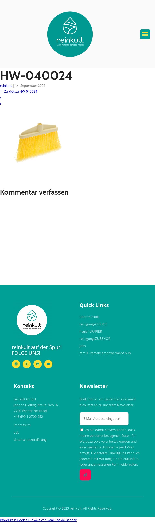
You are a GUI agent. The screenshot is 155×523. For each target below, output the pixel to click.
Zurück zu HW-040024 (18, 91)
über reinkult (89, 317)
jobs (83, 346)
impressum (22, 425)
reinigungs (93, 324)
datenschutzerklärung (30, 439)
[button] (70, 34)
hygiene (91, 331)
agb (16, 432)
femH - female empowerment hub (105, 353)
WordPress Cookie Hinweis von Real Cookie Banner (38, 520)
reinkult (6, 85)
